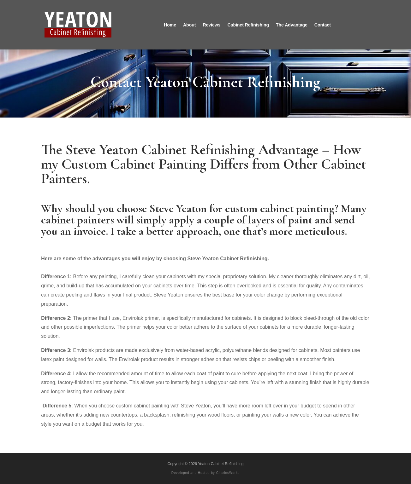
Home (170, 24)
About (189, 24)
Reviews (211, 24)
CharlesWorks (228, 473)
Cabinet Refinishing (248, 24)
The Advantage (291, 24)
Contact (322, 24)
